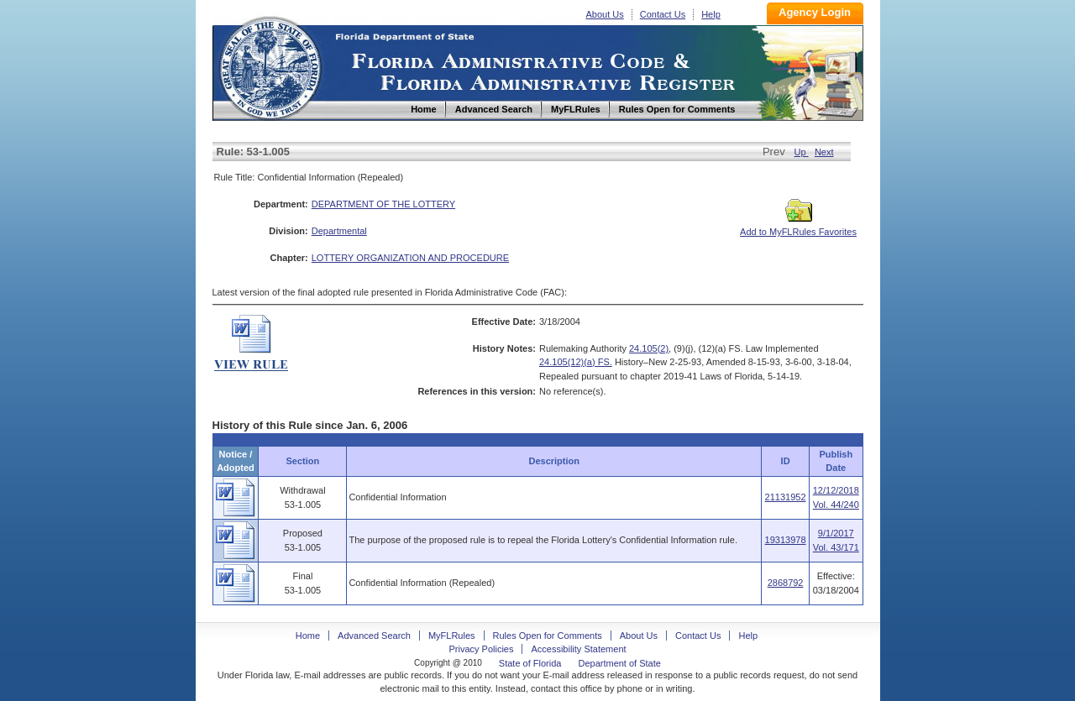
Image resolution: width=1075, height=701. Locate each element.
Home (269, 66)
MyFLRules (451, 635)
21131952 (785, 497)
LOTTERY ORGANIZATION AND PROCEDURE (410, 258)
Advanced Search (374, 635)
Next (824, 152)
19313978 (785, 540)
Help (711, 14)
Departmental (339, 231)
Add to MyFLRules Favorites (798, 227)
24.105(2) (649, 348)
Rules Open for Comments (547, 635)
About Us (605, 14)
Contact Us (662, 14)
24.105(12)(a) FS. (575, 362)
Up (801, 152)
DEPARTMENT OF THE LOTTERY (383, 204)
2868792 (786, 583)
